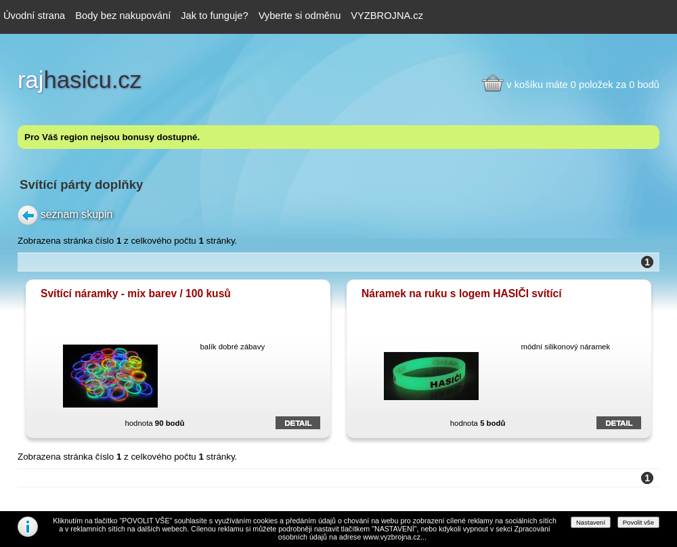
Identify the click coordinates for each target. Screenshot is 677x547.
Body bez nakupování (123, 15)
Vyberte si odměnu (300, 15)
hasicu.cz (79, 80)
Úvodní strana (34, 15)
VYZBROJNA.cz (387, 15)
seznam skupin (77, 213)
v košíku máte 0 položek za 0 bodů (582, 84)
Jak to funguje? (214, 15)
